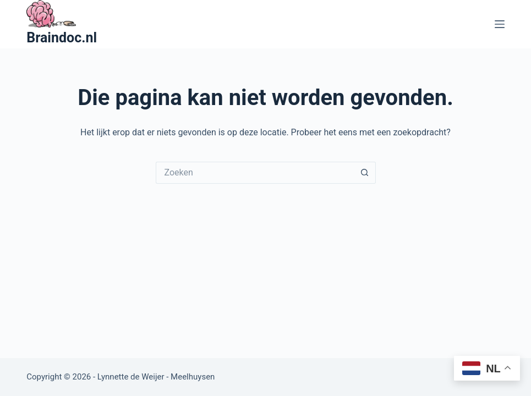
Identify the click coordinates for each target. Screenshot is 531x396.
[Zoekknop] (365, 173)
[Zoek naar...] (255, 173)
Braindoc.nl (61, 38)
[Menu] (500, 24)
